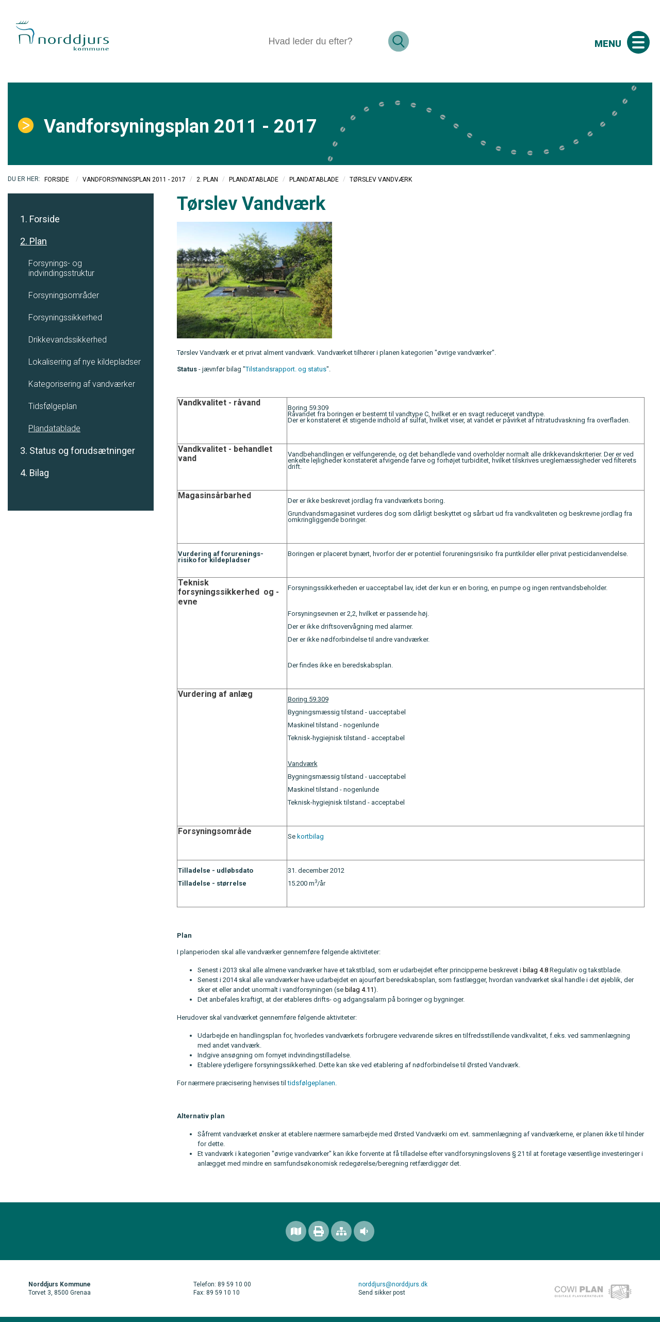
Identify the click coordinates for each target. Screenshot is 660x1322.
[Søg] (324, 41)
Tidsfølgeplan (52, 406)
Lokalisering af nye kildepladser (84, 362)
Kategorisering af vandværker (81, 384)
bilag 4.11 (359, 989)
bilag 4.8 (535, 970)
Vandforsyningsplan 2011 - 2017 (134, 179)
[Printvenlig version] (318, 1231)
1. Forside (40, 219)
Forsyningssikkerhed (65, 317)
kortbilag (310, 836)
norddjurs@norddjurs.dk (392, 1284)
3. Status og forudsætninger (77, 450)
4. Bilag (34, 473)
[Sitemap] (341, 1231)
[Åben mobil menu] (638, 42)
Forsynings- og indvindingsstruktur (61, 268)
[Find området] (296, 1231)
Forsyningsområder (63, 295)
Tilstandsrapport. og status (285, 369)
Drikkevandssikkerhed (67, 340)
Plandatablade (253, 179)
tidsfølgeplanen (311, 1083)
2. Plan (207, 179)
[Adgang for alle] (364, 1231)
